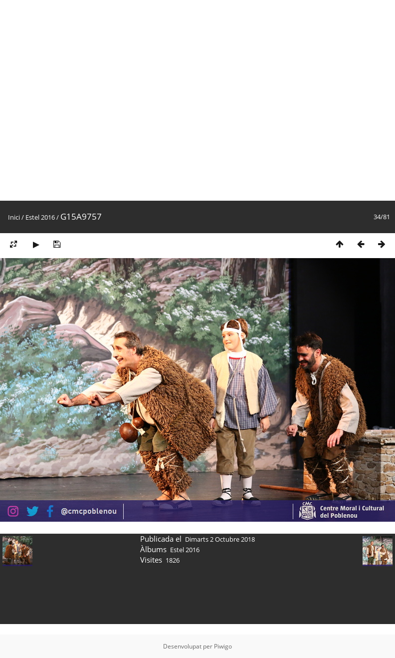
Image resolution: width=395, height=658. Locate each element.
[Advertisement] (100, 100)
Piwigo (223, 646)
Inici (14, 217)
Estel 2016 (40, 217)
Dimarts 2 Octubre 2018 (220, 539)
